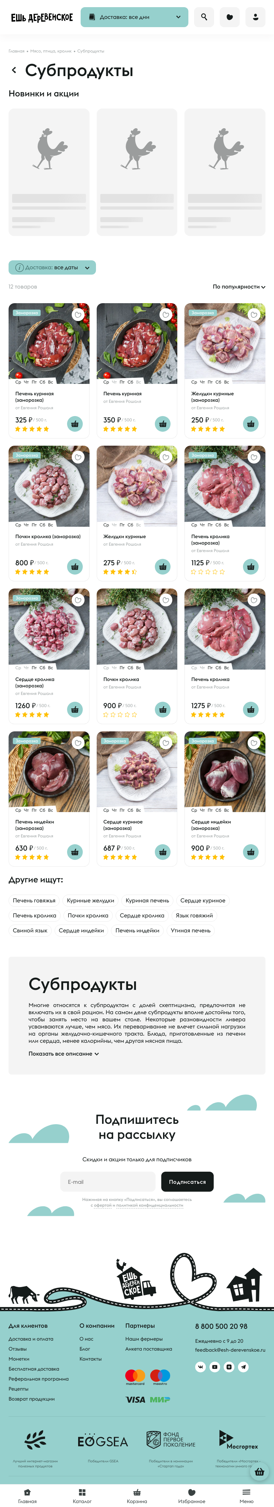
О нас (86, 1339)
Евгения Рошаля (37, 408)
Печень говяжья (34, 900)
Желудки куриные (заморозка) (212, 397)
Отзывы (18, 1349)
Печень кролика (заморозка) (210, 540)
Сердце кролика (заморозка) (35, 682)
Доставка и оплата (31, 1339)
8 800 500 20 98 (221, 1326)
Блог (85, 1349)
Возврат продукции (32, 1399)
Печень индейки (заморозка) (34, 825)
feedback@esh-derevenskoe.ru (230, 1350)
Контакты (91, 1359)
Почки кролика (121, 679)
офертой (103, 1205)
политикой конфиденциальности (149, 1205)
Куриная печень (147, 900)
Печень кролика (210, 679)
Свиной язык (30, 930)
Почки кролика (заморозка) (48, 536)
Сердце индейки (81, 930)
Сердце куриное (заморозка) (123, 825)
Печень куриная (122, 393)
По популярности (236, 287)
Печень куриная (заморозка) (34, 397)
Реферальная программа (39, 1379)
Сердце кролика (142, 915)
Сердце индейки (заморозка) (211, 825)
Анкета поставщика (148, 1349)
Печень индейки (137, 930)
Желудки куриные (124, 536)
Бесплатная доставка (34, 1369)
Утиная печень (191, 930)
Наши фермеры (144, 1339)
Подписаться (187, 1181)
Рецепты (19, 1389)
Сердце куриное (203, 900)
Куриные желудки (90, 900)
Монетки (19, 1359)
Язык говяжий (194, 915)
